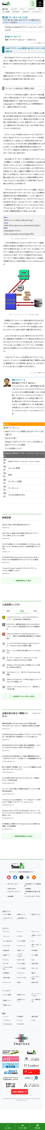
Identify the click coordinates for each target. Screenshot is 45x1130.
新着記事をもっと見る (22, 580)
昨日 (8, 611)
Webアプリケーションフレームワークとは (24, 461)
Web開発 (34, 950)
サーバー (22, 9)
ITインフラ (14, 9)
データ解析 (35, 955)
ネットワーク (31, 9)
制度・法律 (35, 982)
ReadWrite (21, 1024)
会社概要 (10, 896)
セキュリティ (21, 973)
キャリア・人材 (22, 978)
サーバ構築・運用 (36, 1000)
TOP (4, 20)
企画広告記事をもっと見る (22, 836)
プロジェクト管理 (7, 968)
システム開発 (21, 941)
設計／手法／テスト (36, 946)
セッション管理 (14, 468)
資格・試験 (6, 978)
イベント (20, 1020)
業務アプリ (6, 955)
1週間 (22, 611)
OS (33, 941)
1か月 (35, 611)
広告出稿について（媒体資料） (32, 885)
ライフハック (7, 982)
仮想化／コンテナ (36, 936)
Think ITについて (7, 919)
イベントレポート (37, 11)
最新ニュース (21, 914)
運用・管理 (35, 963)
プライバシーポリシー (14, 891)
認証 (10, 474)
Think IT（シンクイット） (9, 3)
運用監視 (6, 973)
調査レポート (7, 1000)
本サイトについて (13, 884)
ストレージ (6, 936)
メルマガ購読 (7, 914)
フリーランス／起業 (36, 978)
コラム (33, 1020)
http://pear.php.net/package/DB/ (19, 233)
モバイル (5, 960)
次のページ (41, 43)
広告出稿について (22, 919)
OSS (33, 960)
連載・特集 (5, 9)
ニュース (5, 1016)
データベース (13, 488)
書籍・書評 (35, 1016)
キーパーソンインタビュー (36, 995)
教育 (19, 982)
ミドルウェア (7, 946)
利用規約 (28, 889)
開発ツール (21, 950)
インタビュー (7, 1020)
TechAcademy (7, 1024)
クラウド (20, 936)
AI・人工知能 (6, 11)
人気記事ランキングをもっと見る (22, 696)
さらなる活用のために (16, 494)
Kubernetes (16, 11)
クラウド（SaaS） (20, 955)
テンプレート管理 (15, 481)
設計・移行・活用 (12, 20)
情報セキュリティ (21, 1000)
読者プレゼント (36, 914)
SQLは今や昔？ (11, 438)
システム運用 (21, 968)
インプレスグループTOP (33, 896)
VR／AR (5, 963)
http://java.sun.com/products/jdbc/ (24, 225)
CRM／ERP (21, 960)
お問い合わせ (12, 889)
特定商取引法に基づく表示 (32, 892)
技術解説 (20, 1016)
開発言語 (6, 950)
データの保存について (13, 448)
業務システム (21, 995)
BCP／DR (35, 968)
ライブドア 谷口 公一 (17, 39)
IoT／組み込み (7, 941)
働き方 (34, 973)
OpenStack (26, 11)
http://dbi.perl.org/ (24, 220)
